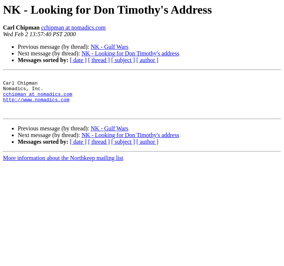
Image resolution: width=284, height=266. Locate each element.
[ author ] (147, 60)
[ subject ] (123, 60)
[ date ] (78, 60)
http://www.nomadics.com (36, 105)
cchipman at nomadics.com (73, 27)
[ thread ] (99, 60)
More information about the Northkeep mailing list (63, 166)
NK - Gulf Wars (109, 47)
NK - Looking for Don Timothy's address (130, 53)
